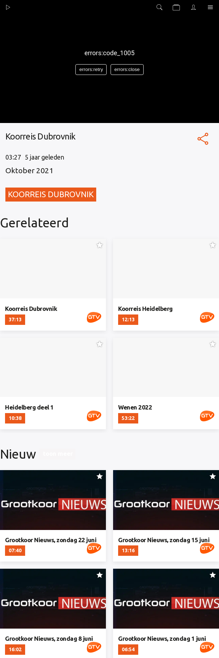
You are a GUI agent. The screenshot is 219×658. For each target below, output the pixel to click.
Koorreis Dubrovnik (51, 194)
